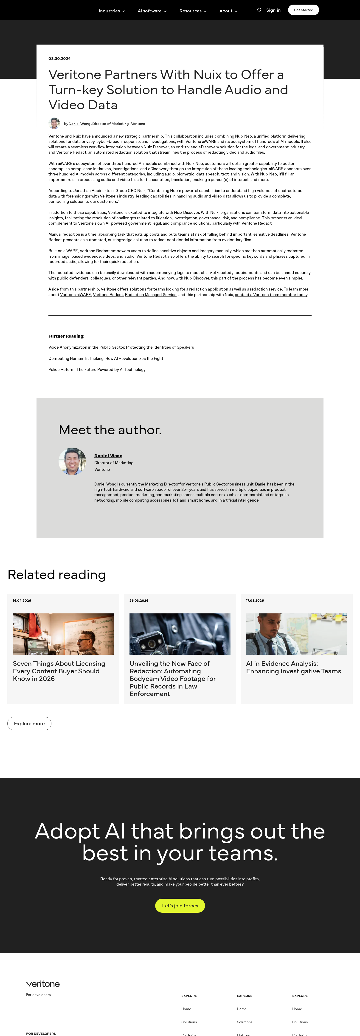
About (226, 10)
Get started (303, 9)
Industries (109, 10)
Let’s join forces (180, 907)
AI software (150, 10)
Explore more (29, 725)
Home (186, 1011)
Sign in (273, 10)
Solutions (189, 1024)
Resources (191, 10)
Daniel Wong (79, 123)
